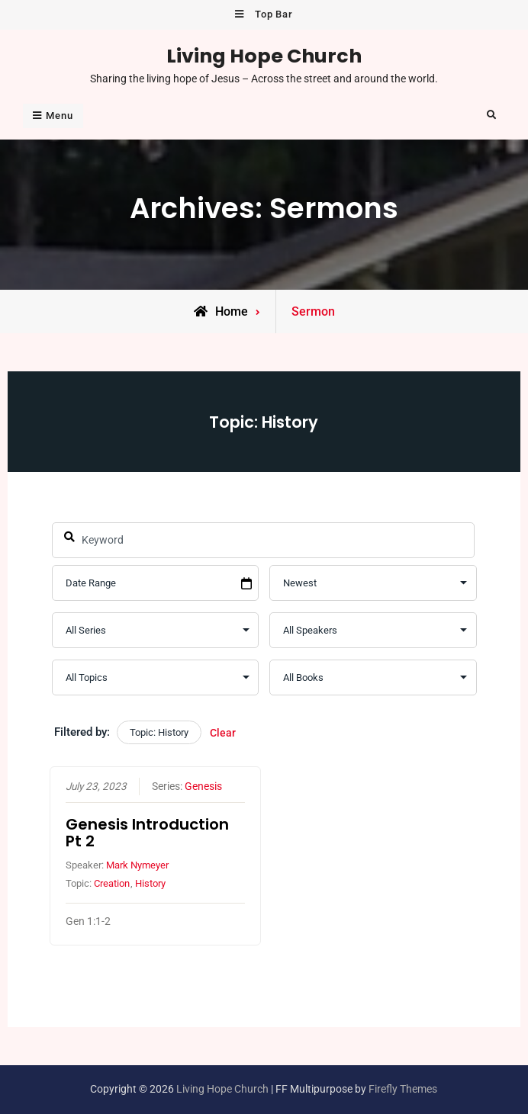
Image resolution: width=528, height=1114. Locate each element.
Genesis (203, 787)
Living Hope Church (264, 55)
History (150, 883)
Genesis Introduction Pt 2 (147, 833)
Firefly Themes (403, 1089)
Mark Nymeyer (137, 866)
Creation (112, 883)
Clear (223, 733)
